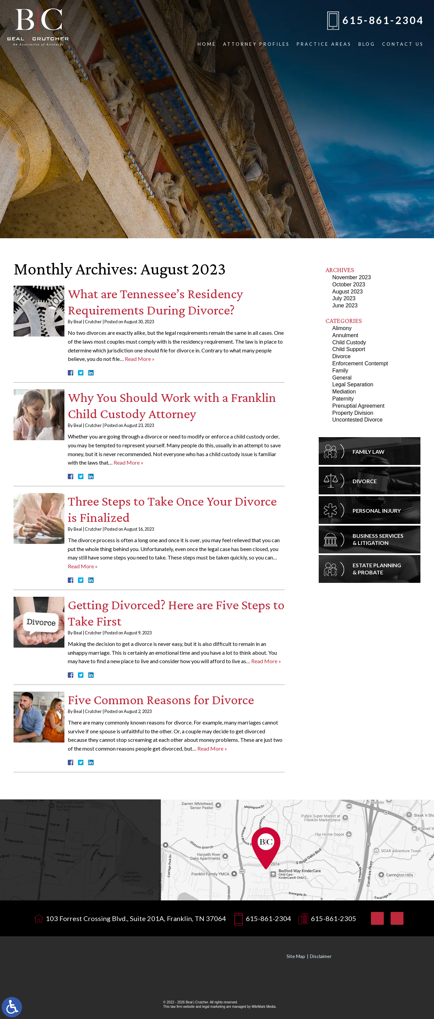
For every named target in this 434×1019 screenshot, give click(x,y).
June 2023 (345, 305)
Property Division (352, 413)
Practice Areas (324, 44)
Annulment (345, 335)
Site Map (296, 956)
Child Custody (349, 342)
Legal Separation (352, 384)
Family (340, 370)
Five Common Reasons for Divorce (161, 699)
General (342, 378)
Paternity (343, 399)
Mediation (344, 391)
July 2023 (344, 298)
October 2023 (348, 284)
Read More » (140, 358)
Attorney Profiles (256, 44)
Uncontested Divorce (357, 420)
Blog (366, 44)
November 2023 (351, 277)
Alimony (342, 328)
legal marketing (213, 1006)
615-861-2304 (383, 20)
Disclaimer (321, 956)
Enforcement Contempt (360, 363)
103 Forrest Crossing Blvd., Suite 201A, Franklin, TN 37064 (136, 918)
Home (207, 44)
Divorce (341, 356)
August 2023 (347, 291)
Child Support (348, 349)
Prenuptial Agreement (358, 406)
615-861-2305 (333, 918)
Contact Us (403, 44)
